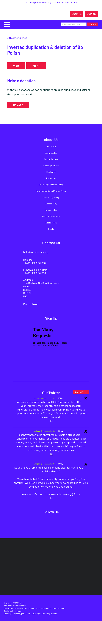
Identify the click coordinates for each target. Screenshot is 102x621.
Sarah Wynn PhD (19, 605)
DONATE (77, 13)
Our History (51, 146)
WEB (16, 65)
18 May (60, 464)
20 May (60, 398)
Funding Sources (51, 165)
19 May (60, 431)
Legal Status (51, 153)
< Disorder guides (17, 38)
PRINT (36, 65)
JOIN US (91, 13)
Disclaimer (51, 172)
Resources (51, 178)
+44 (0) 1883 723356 (67, 2)
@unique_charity (48, 398)
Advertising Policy (51, 197)
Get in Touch (51, 222)
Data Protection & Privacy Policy (51, 191)
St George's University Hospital (44, 614)
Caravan (18, 611)
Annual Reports (51, 159)
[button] (7, 24)
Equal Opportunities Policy (51, 184)
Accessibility (51, 203)
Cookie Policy (51, 210)
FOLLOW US (80, 392)
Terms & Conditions (51, 216)
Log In (51, 229)
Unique (37, 398)
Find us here (30, 304)
